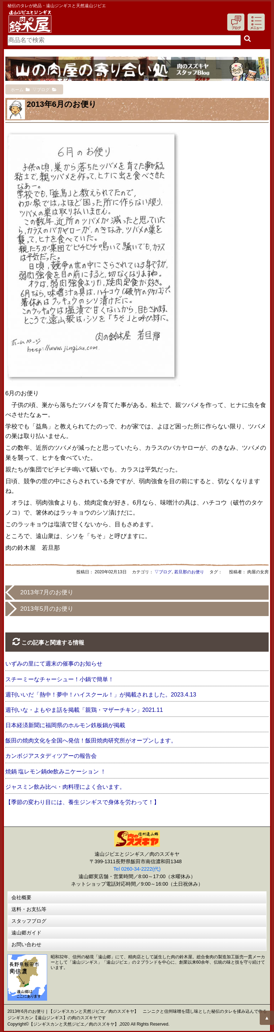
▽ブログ (163, 571)
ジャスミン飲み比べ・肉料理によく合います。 (65, 787)
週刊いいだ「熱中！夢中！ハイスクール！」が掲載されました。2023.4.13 (100, 695)
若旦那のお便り (189, 571)
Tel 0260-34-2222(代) (137, 869)
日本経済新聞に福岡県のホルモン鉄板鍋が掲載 (65, 725)
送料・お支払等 (28, 909)
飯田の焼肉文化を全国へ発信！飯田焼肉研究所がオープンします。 (91, 740)
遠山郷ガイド (26, 932)
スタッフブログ (28, 921)
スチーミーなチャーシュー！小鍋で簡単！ (59, 679)
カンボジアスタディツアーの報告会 (51, 756)
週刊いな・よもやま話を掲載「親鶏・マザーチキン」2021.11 (84, 710)
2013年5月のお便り (46, 608)
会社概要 (21, 897)
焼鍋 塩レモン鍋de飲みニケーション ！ (55, 771)
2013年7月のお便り (46, 592)
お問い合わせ (26, 944)
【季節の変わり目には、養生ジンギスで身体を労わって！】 (82, 802)
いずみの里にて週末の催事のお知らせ (53, 664)
